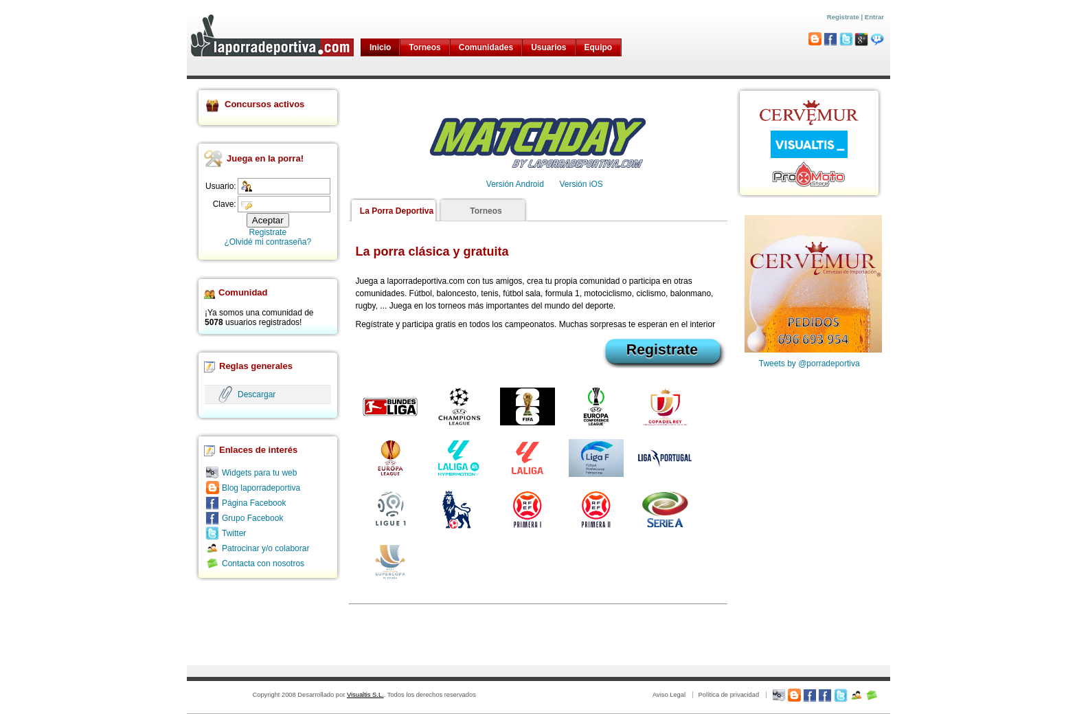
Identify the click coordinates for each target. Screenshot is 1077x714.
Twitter (234, 533)
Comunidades (486, 47)
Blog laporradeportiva (261, 488)
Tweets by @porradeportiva (809, 363)
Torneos (424, 47)
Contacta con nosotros (263, 563)
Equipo (599, 47)
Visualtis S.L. (365, 694)
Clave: (224, 204)
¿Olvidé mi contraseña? (267, 242)
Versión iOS (580, 184)
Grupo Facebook (252, 518)
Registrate (843, 17)
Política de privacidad (728, 694)
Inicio (380, 47)
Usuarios (548, 47)
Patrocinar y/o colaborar (265, 548)
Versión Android (515, 184)
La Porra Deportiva (396, 211)
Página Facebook (254, 503)
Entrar (874, 17)
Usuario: (220, 186)
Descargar (256, 394)
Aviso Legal (669, 694)
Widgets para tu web (259, 473)
